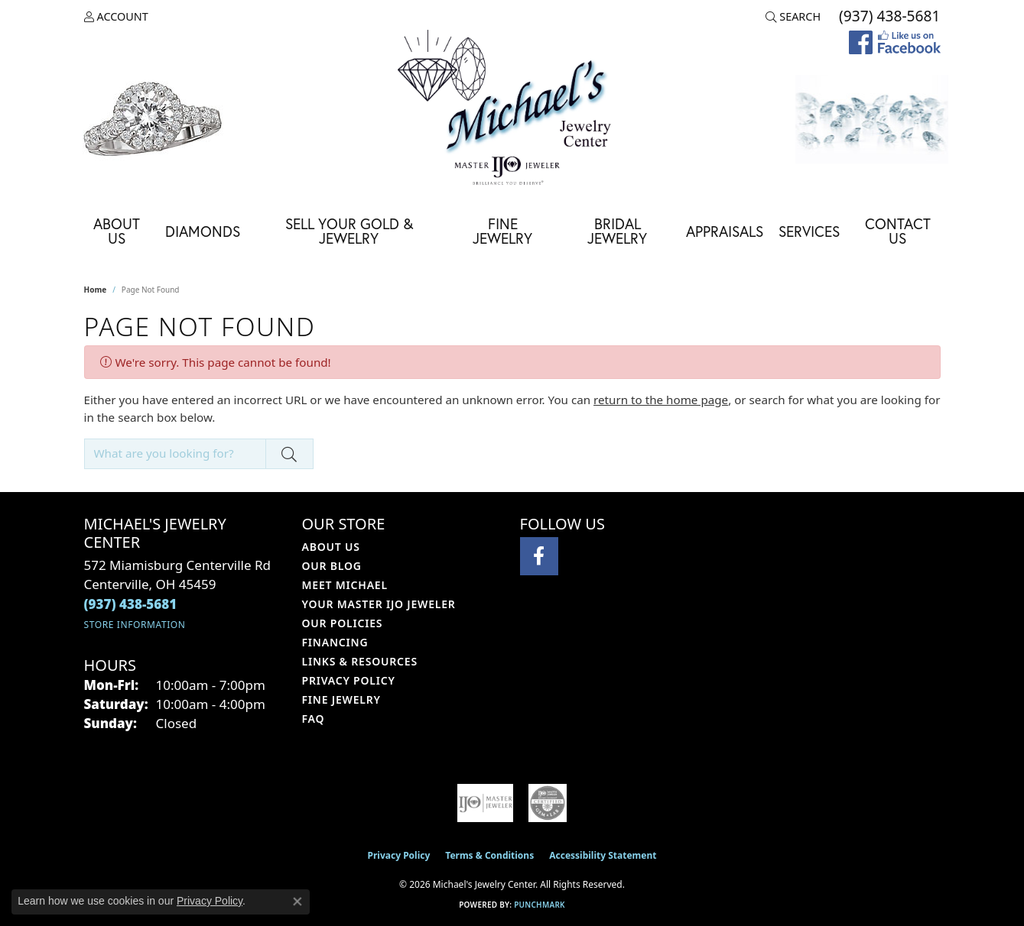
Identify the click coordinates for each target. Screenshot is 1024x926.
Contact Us (898, 231)
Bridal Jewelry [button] (617, 231)
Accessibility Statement (602, 855)
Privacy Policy (348, 680)
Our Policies (342, 623)
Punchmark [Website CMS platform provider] (539, 904)
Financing (335, 642)
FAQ (313, 718)
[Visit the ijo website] (485, 803)
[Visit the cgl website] (547, 803)
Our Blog (332, 566)
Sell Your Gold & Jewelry (349, 231)
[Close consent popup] (297, 901)
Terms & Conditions (489, 855)
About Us (331, 546)
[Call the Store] (130, 604)
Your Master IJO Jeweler (379, 604)
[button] (116, 17)
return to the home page (660, 399)
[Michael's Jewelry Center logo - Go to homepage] (512, 109)
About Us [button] (116, 231)
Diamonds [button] (202, 231)
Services (809, 231)
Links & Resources (360, 661)
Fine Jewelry (502, 231)
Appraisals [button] (724, 231)
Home (95, 289)
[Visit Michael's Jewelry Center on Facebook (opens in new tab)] (539, 556)
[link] (888, 17)
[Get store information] (135, 624)
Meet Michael (345, 585)
